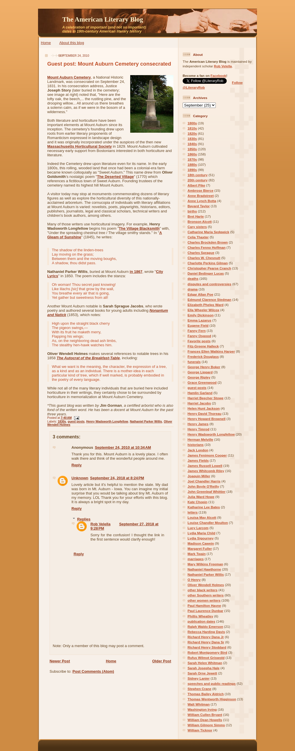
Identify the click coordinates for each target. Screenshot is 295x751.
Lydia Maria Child (201, 533)
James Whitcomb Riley (206, 471)
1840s (192, 144)
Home (46, 43)
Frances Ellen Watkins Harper (211, 351)
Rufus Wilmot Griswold (206, 657)
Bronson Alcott (200, 221)
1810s (192, 128)
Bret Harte (196, 216)
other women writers (204, 600)
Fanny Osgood (199, 336)
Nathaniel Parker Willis (146, 421)
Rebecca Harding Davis (206, 632)
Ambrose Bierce (200, 190)
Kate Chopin (197, 502)
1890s (192, 170)
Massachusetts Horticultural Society (79, 146)
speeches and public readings (212, 683)
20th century (198, 180)
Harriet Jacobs (199, 403)
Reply (76, 465)
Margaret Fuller (200, 548)
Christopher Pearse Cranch (209, 268)
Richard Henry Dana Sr (206, 642)
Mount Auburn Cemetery (69, 77)
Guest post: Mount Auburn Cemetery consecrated (109, 64)
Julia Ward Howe (201, 497)
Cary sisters (197, 227)
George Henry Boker (204, 367)
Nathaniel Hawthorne (204, 569)
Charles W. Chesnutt (204, 258)
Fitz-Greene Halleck (203, 346)
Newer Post (60, 661)
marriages (196, 559)
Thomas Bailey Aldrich (206, 694)
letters (193, 512)
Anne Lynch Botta (202, 201)
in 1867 (136, 271)
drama (193, 289)
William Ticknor (200, 730)
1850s (192, 149)
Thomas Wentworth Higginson (212, 699)
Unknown (79, 478)
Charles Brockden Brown (208, 242)
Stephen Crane (199, 689)
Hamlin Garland (200, 393)
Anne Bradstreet (201, 195)
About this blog (71, 43)
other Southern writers (206, 595)
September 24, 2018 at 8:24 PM (117, 478)
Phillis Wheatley (200, 616)
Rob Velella (100, 524)
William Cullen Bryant (205, 714)
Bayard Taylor (199, 206)
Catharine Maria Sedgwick (208, 232)
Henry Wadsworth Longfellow (107, 421)
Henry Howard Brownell (207, 419)
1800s (192, 123)
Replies (83, 519)
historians (196, 444)
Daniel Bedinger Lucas (206, 273)
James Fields (198, 460)
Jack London (198, 450)
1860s (192, 154)
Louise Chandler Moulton (208, 522)
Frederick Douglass (203, 356)
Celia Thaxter (198, 237)
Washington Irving (202, 709)
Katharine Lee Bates (204, 507)
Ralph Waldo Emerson (205, 626)
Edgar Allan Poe (200, 294)
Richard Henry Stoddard (207, 647)
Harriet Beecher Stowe (206, 398)
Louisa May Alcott (202, 517)
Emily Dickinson (200, 315)
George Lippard (200, 372)
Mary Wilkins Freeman (205, 564)
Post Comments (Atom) (93, 671)
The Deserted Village (115, 176)
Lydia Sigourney (201, 538)
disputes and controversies (209, 284)
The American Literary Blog (102, 19)
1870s (192, 159)
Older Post (161, 661)
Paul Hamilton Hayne (204, 605)
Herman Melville (200, 439)
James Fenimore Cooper (207, 455)
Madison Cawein (201, 543)
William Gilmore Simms (206, 725)
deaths (193, 278)
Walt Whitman (199, 704)
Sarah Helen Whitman (205, 663)
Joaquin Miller (199, 476)
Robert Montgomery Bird (207, 652)
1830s (62, 421)
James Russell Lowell (205, 465)
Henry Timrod (198, 429)
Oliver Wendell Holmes (206, 585)
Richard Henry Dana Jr (206, 637)
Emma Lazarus (199, 320)
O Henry (194, 579)
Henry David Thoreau (205, 413)
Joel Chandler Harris (204, 481)
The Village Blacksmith (139, 228)
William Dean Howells (205, 720)
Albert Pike (196, 185)
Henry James (198, 424)
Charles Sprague (201, 252)
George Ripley (199, 377)
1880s (192, 164)
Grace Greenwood (202, 382)
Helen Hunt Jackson (204, 408)
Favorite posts (199, 341)
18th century (198, 175)
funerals (194, 362)
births (192, 211)
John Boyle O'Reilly (203, 486)
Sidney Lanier (199, 678)
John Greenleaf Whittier (207, 491)
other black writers (203, 590)
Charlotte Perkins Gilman (208, 263)
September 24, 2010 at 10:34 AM (123, 447)
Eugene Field (198, 325)
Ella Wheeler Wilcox (203, 310)
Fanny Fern (197, 330)
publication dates (201, 621)
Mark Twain (197, 554)
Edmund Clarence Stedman (209, 299)
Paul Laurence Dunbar (205, 611)
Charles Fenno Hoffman (207, 247)
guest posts (76, 421)
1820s (192, 133)
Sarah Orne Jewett (202, 673)
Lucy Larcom (198, 528)
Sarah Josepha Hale (204, 668)
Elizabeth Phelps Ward (206, 305)
